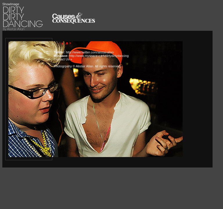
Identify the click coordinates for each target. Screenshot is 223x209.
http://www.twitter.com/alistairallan (90, 52)
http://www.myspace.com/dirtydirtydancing (99, 55)
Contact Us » (63, 59)
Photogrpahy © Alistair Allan (73, 66)
